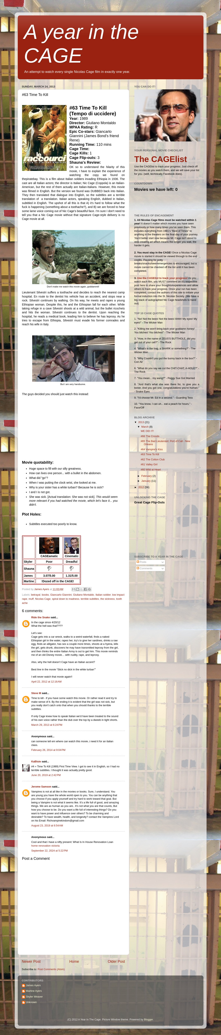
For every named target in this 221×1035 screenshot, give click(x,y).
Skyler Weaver (34, 996)
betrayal (35, 594)
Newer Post (31, 961)
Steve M (36, 693)
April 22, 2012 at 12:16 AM (46, 681)
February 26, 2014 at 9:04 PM (48, 750)
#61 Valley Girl (149, 464)
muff (31, 598)
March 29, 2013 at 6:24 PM (46, 724)
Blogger (148, 1019)
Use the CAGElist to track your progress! (162, 278)
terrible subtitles (90, 598)
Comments (144, 568)
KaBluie (36, 761)
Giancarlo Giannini (61, 594)
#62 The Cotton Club (153, 459)
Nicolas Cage (43, 598)
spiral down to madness (65, 598)
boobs (45, 594)
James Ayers (42, 589)
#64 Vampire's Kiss (152, 449)
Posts (141, 562)
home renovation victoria (45, 845)
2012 (141, 487)
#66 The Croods (150, 436)
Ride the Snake (40, 617)
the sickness (107, 598)
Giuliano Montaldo (83, 594)
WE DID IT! (147, 431)
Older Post (116, 961)
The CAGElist (160, 159)
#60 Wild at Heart (151, 469)
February (146, 476)
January (146, 481)
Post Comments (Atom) (51, 969)
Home (74, 961)
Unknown (31, 1002)
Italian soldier (103, 594)
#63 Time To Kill (150, 454)
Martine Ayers (34, 990)
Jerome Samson (41, 786)
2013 (141, 422)
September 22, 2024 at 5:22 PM (49, 850)
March (145, 426)
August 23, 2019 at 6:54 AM (47, 825)
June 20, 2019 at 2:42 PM (46, 775)
